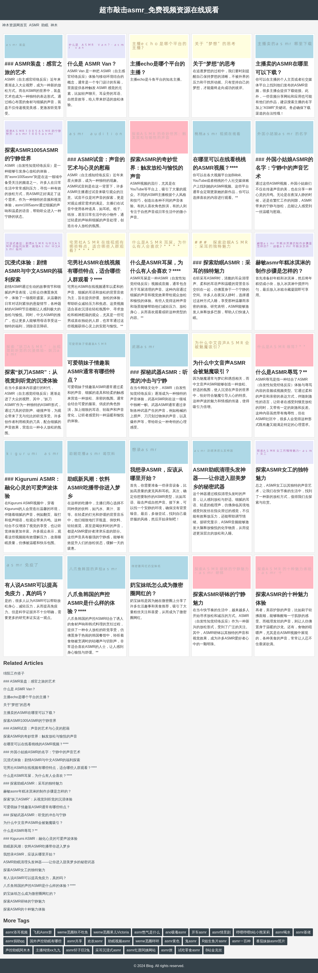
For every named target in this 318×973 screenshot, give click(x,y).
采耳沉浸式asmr (108, 950)
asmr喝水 (282, 932)
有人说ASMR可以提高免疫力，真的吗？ (34, 878)
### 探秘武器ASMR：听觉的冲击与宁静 (34, 815)
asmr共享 (74, 941)
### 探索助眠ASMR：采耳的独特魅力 (33, 783)
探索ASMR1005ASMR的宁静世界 (29, 721)
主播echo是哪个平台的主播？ (26, 697)
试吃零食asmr (189, 950)
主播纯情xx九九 (48, 950)
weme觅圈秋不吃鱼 (72, 932)
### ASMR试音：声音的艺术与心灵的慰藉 (36, 728)
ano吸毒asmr (175, 932)
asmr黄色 (172, 941)
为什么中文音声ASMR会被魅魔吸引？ (33, 823)
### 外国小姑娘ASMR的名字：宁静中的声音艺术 (284, 167)
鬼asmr (191, 941)
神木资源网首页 (14, 25)
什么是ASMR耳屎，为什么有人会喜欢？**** (37, 776)
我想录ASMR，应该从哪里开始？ (29, 854)
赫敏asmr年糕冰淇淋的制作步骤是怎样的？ (37, 791)
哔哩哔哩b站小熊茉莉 (253, 932)
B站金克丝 (214, 950)
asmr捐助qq (15, 941)
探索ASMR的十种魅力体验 (24, 909)
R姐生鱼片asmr (214, 941)
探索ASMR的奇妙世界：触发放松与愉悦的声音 (156, 167)
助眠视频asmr (119, 941)
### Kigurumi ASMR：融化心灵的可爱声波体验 (32, 487)
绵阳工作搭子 (14, 673)
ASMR (34, 25)
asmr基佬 (303, 932)
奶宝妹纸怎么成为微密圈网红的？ (29, 893)
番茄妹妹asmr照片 (270, 941)
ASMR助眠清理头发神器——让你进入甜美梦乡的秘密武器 (219, 478)
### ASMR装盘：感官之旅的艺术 (29, 681)
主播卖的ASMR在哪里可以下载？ (29, 713)
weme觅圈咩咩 (147, 941)
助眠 (44, 25)
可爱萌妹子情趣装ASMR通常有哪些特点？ (91, 371)
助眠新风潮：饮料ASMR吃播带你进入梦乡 (93, 487)
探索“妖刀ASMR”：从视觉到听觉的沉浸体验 (37, 799)
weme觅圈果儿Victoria (111, 932)
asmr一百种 (241, 941)
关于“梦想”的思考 (214, 64)
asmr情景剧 (221, 932)
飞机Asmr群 (42, 932)
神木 (54, 25)
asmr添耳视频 (17, 932)
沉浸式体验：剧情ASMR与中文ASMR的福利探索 (33, 271)
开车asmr (199, 932)
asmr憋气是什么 (147, 932)
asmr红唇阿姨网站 (141, 950)
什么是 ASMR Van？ (92, 64)
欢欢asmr (95, 941)
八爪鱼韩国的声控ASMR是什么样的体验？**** (91, 602)
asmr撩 (167, 950)
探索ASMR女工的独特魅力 (24, 870)
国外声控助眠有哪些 (46, 941)
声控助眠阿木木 (18, 950)
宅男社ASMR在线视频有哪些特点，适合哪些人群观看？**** (93, 271)
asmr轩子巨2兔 (78, 950)
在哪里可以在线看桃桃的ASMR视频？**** (35, 744)
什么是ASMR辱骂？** (281, 372)
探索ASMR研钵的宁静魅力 (24, 901)
